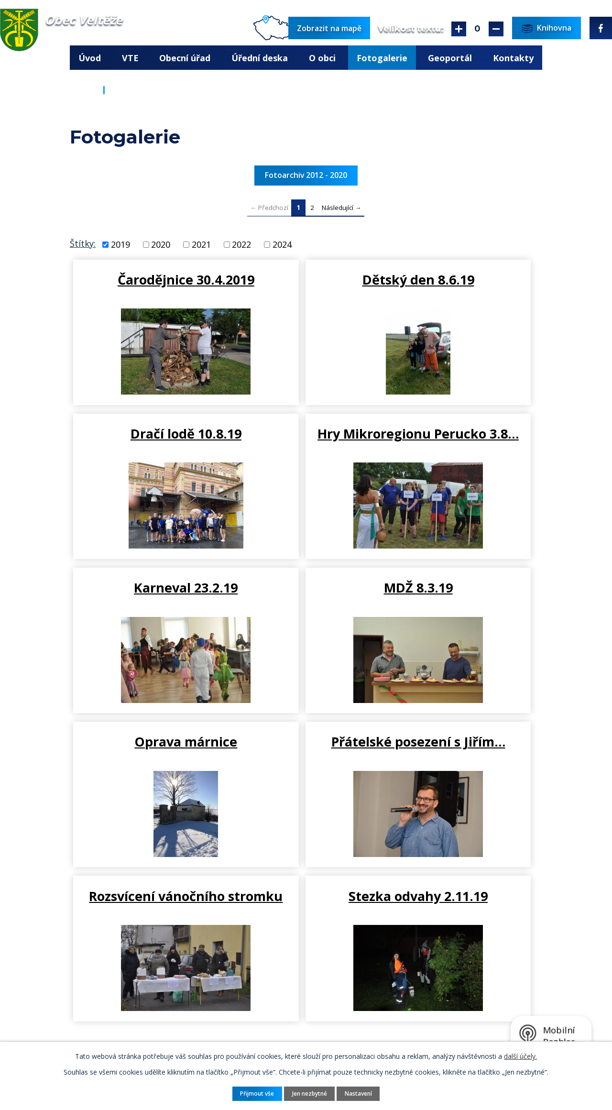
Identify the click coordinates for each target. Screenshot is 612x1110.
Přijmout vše (255, 1093)
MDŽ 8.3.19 (463, 437)
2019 (120, 244)
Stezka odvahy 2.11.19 (150, 761)
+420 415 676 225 (163, 1015)
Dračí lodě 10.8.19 (463, 279)
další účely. (520, 1055)
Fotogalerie (382, 58)
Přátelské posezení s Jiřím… (306, 603)
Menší (496, 29)
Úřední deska (259, 58)
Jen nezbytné (310, 1093)
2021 (201, 244)
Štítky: (83, 243)
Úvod (89, 58)
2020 (160, 244)
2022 (241, 244)
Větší (458, 29)
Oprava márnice (148, 595)
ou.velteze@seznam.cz (172, 1027)
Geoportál (450, 58)
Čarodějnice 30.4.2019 (148, 287)
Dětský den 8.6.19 (306, 279)
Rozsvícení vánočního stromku (463, 603)
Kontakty (513, 58)
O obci (322, 58)
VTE (130, 58)
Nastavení (360, 1093)
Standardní (477, 29)
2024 (282, 244)
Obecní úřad (184, 58)
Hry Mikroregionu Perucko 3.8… (148, 445)
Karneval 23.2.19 (306, 437)
